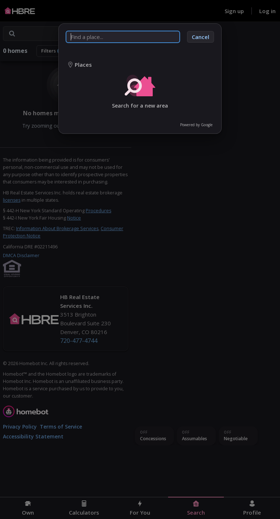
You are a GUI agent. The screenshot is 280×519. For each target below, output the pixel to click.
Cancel (200, 36)
